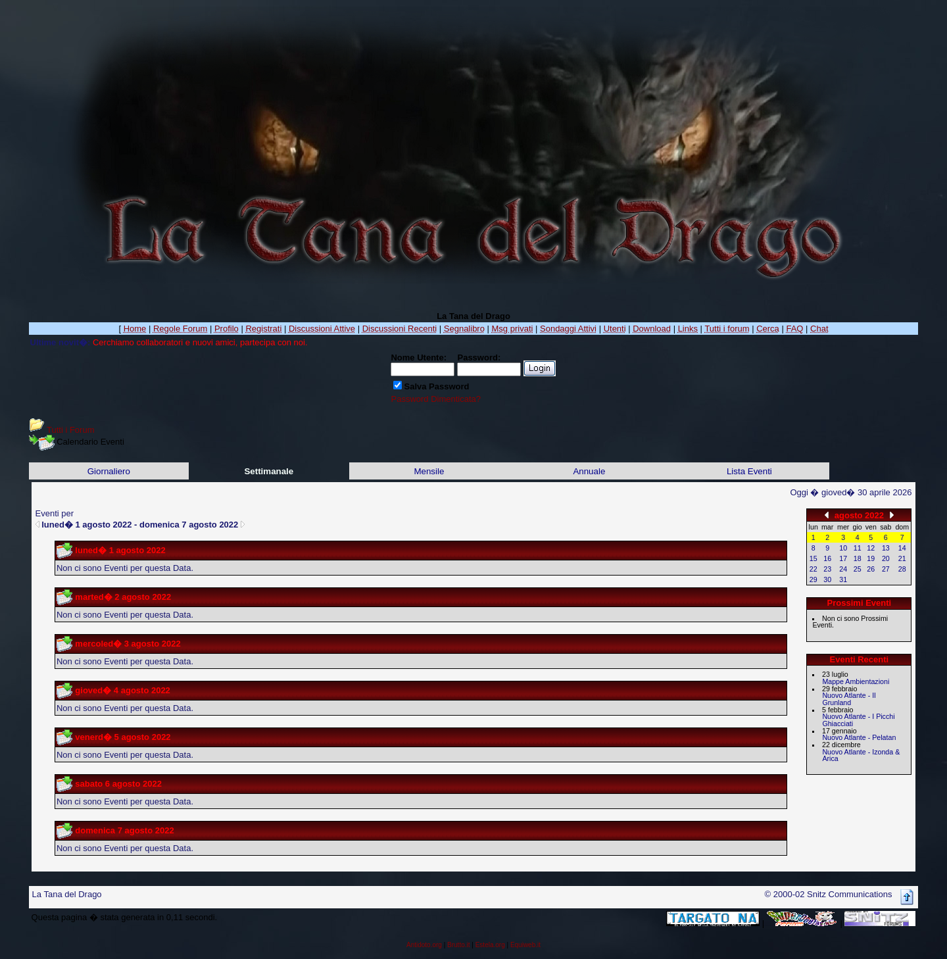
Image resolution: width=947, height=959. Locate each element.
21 (902, 558)
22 (813, 569)
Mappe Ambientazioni (855, 681)
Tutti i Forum (70, 430)
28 (902, 569)
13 (886, 548)
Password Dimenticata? (436, 399)
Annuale (589, 471)
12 (871, 548)
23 (827, 569)
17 (843, 558)
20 (886, 558)
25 (858, 569)
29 (813, 579)
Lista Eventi (749, 471)
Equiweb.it (525, 944)
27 (886, 569)
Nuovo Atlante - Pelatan (859, 737)
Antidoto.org (424, 944)
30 (827, 579)
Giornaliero (108, 471)
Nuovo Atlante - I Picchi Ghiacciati (858, 719)
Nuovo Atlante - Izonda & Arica (861, 755)
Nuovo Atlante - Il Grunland (848, 698)
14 (902, 548)
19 (871, 558)
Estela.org (490, 944)
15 (813, 558)
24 (843, 569)
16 (827, 558)
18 (858, 558)
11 (858, 548)
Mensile (429, 471)
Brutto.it (458, 944)
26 (871, 569)
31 (843, 579)
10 (843, 548)
